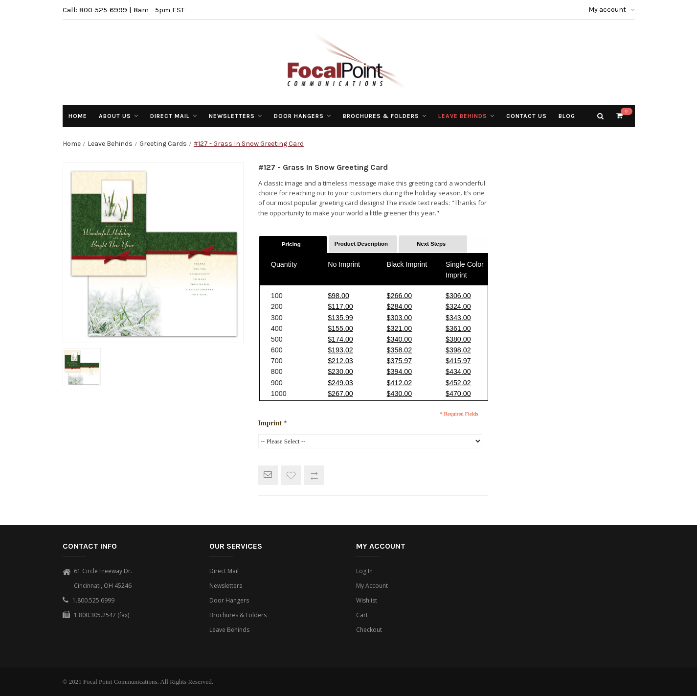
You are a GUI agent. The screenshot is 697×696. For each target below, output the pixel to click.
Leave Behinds (110, 143)
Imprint (272, 423)
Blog (567, 116)
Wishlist (366, 600)
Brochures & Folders (238, 615)
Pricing (291, 244)
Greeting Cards (163, 143)
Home (72, 143)
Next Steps (431, 244)
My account (611, 9)
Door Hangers (229, 600)
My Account (372, 585)
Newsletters (225, 585)
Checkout (369, 630)
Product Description (361, 244)
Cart (362, 615)
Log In (364, 571)
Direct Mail (224, 571)
